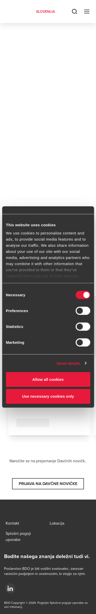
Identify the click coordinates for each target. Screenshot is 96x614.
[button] (48, 483)
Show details (68, 363)
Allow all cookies (48, 379)
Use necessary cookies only (48, 396)
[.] (10, 588)
